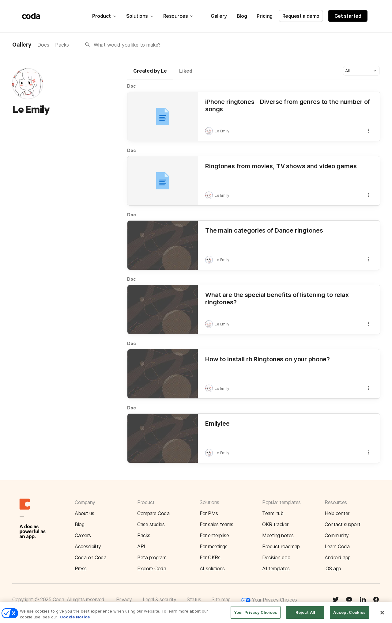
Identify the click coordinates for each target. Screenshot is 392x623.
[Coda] (31, 16)
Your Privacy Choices (269, 600)
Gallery (219, 16)
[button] (361, 71)
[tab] (150, 73)
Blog (242, 16)
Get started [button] (347, 16)
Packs (62, 45)
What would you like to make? (127, 45)
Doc (131, 86)
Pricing (265, 16)
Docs (43, 45)
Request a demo (300, 16)
